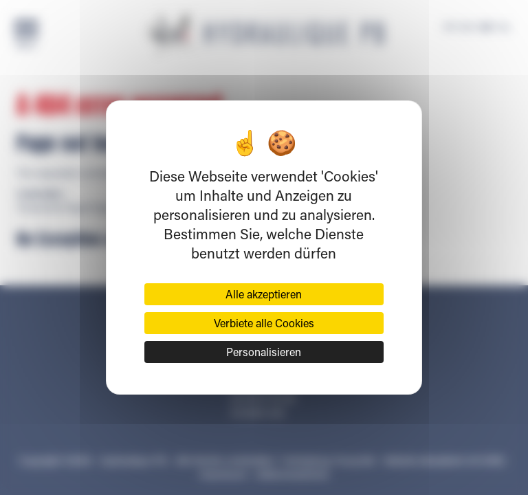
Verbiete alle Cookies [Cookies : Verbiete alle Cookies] (264, 323)
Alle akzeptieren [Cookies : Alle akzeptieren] (264, 294)
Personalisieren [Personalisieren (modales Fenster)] (263, 351)
